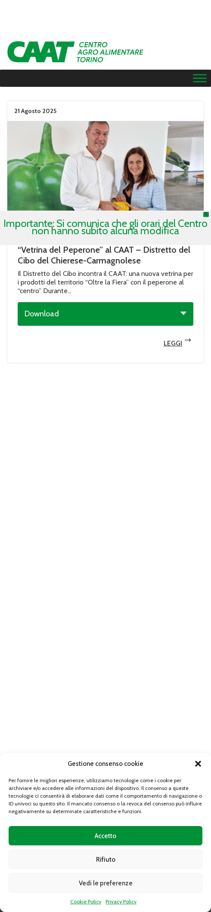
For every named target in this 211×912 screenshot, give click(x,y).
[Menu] (200, 78)
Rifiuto (105, 859)
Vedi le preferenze (106, 883)
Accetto (105, 836)
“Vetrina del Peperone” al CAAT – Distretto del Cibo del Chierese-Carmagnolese (104, 255)
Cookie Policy (85, 901)
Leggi (105, 176)
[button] (198, 763)
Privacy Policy (121, 901)
